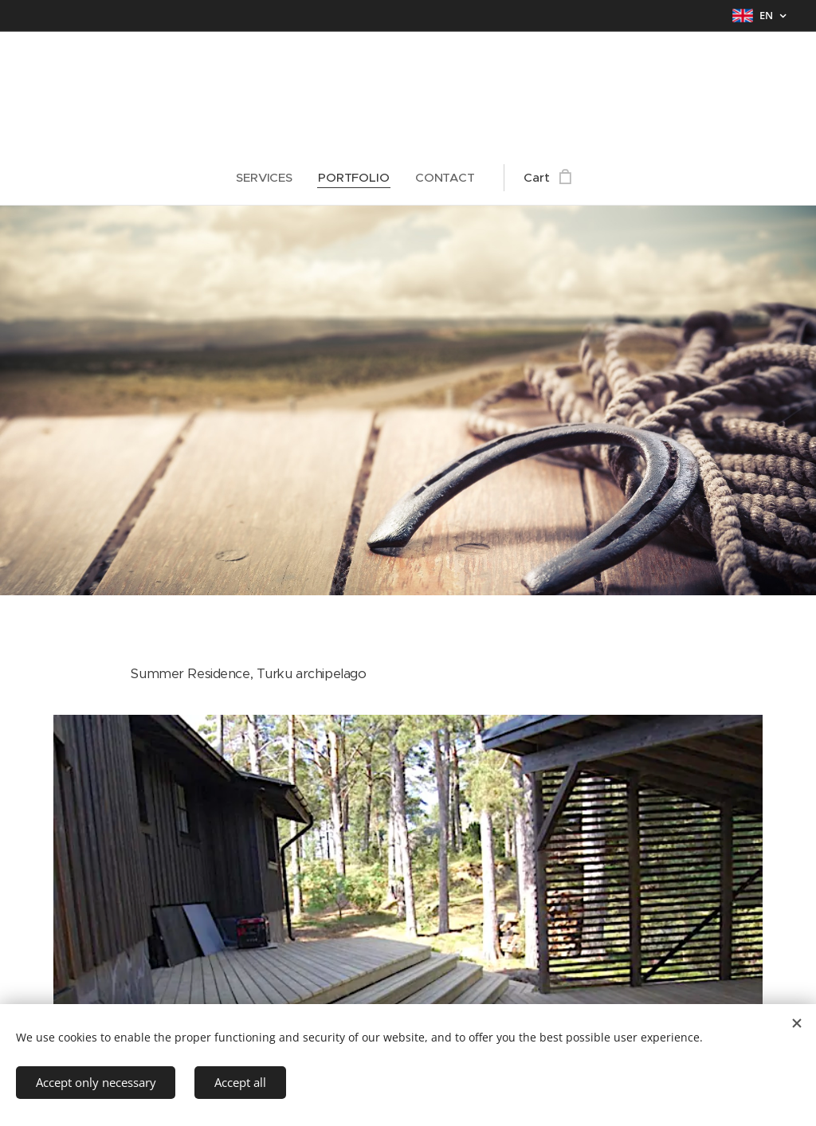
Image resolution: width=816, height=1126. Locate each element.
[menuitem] (270, 178)
